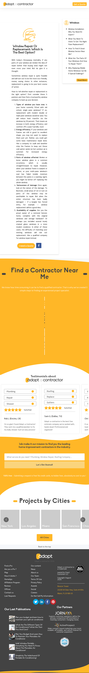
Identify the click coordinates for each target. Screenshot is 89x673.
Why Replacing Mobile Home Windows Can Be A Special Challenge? (77, 71)
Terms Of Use (36, 579)
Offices (7, 589)
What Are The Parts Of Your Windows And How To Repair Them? (77, 61)
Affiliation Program (12, 583)
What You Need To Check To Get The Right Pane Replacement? (77, 41)
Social (33, 589)
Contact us (9, 593)
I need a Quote (26, 246)
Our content (36, 566)
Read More (82, 80)
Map (6, 573)
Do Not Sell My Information (42, 596)
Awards (34, 586)
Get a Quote (80, 4)
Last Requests (10, 596)
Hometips (8, 579)
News (33, 569)
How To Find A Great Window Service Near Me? (76, 51)
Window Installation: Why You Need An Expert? (76, 32)
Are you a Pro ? (10, 569)
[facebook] (38, 246)
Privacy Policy (36, 583)
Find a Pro (8, 566)
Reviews (7, 586)
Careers (34, 593)
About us (34, 573)
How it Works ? (10, 576)
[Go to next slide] (82, 519)
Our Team (35, 576)
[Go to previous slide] (6, 519)
